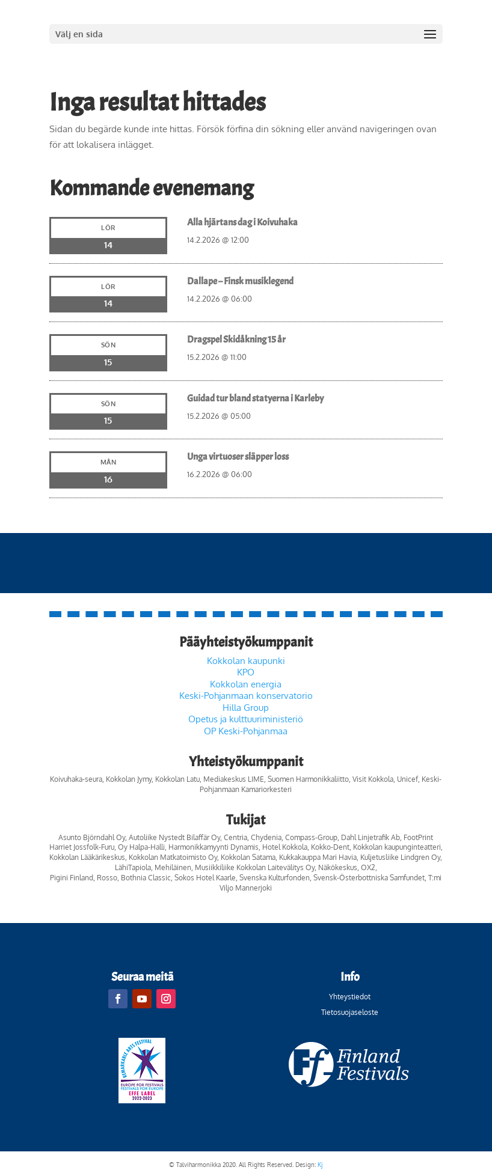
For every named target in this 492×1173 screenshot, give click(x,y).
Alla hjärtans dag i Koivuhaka (242, 222)
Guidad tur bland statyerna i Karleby (255, 398)
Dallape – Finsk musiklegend (240, 281)
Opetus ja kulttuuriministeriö (245, 719)
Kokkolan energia (245, 684)
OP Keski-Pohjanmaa (246, 731)
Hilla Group (246, 707)
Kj (320, 1164)
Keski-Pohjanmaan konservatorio (246, 695)
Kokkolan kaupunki (246, 660)
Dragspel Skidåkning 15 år (236, 340)
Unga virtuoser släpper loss (238, 457)
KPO (245, 672)
